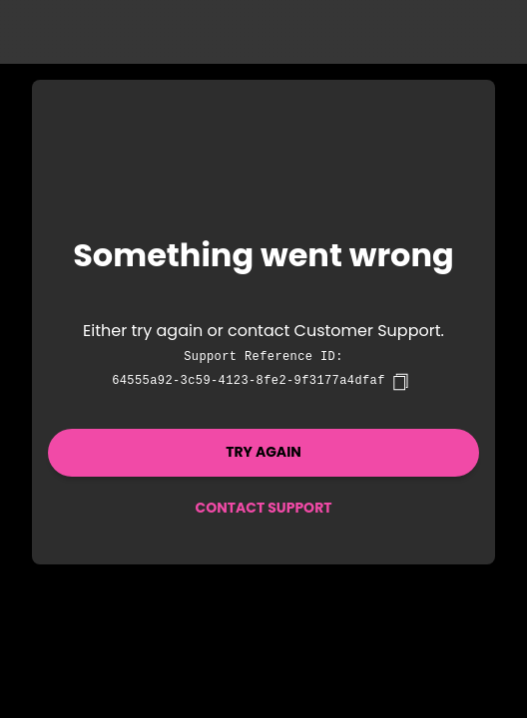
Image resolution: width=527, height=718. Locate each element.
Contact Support (263, 508)
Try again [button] (263, 452)
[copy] (400, 382)
